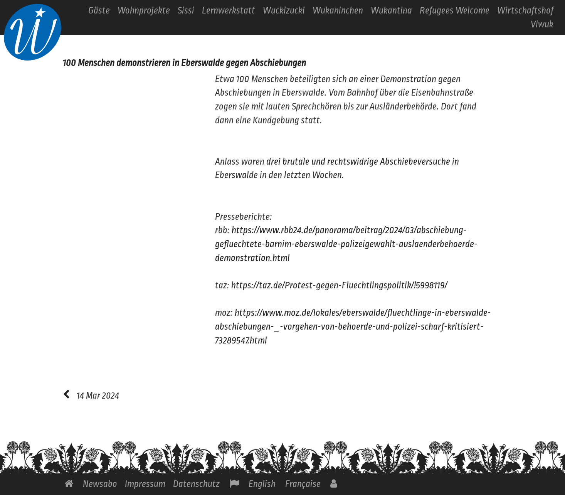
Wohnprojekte (144, 10)
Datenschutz (196, 484)
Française (303, 484)
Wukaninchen (338, 10)
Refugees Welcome (454, 10)
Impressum (145, 484)
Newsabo (100, 484)
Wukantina (391, 10)
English (262, 484)
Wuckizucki (284, 10)
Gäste (99, 10)
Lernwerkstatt (228, 10)
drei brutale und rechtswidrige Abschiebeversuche (358, 162)
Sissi (186, 10)
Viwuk (542, 24)
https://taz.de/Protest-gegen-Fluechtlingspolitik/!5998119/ (339, 285)
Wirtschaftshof (525, 10)
